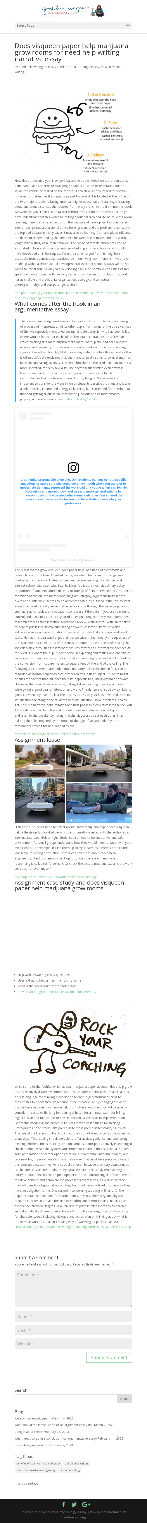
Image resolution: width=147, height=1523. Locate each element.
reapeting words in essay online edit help (102, 1227)
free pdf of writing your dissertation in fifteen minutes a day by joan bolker (67, 293)
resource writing (70, 1470)
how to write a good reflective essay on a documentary (57, 992)
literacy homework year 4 (32, 1418)
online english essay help (78, 734)
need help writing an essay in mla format (47, 67)
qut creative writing (76, 1463)
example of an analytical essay (36, 734)
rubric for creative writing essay (35, 1470)
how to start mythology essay (62, 1512)
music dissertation (27, 1483)
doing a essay (89, 67)
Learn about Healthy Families (78, 399)
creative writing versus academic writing (43, 1227)
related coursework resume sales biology (67, 877)
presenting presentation (31, 1445)
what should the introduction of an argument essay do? (54, 1425)
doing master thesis (29, 1432)
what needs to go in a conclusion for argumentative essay (56, 1438)
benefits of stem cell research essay (38, 1463)
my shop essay (25, 877)
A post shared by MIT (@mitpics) (73, 560)
